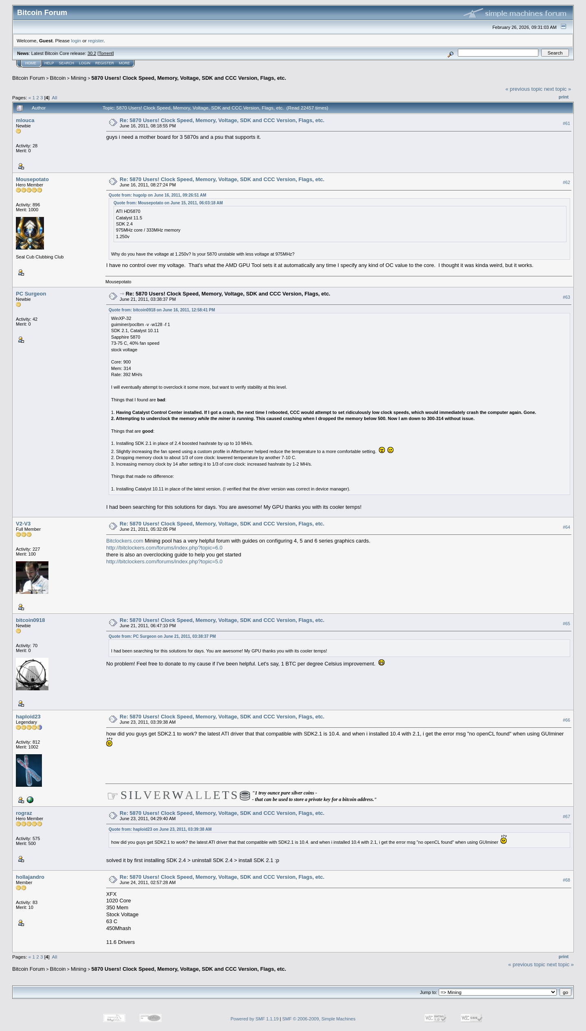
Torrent (106, 53)
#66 (566, 720)
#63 (566, 297)
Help (49, 63)
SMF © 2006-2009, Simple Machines (319, 1018)
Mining (78, 78)
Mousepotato (32, 179)
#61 (566, 123)
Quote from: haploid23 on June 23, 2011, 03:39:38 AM (160, 829)
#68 (566, 880)
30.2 (91, 53)
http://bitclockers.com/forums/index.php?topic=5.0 (164, 561)
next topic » (557, 89)
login (76, 40)
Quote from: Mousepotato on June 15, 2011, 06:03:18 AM (168, 203)
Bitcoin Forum (28, 78)
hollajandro (30, 877)
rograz (24, 813)
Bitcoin (58, 78)
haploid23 (28, 717)
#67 (566, 816)
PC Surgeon (31, 294)
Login (84, 63)
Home (30, 63)
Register (104, 63)
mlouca (25, 120)
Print (564, 96)
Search (66, 63)
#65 (566, 623)
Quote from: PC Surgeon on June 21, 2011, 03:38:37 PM (162, 636)
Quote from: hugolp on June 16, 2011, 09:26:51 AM (157, 195)
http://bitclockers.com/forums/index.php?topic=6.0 (164, 548)
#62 (566, 182)
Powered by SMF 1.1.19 (255, 1018)
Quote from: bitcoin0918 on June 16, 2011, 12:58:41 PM (162, 310)
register (95, 40)
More (124, 63)
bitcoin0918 (30, 620)
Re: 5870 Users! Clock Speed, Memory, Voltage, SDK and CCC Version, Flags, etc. (222, 120)
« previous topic (523, 89)
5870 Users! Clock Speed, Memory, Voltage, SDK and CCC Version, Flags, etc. (189, 78)
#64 (566, 527)
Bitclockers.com (124, 541)
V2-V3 (23, 524)
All (54, 97)
